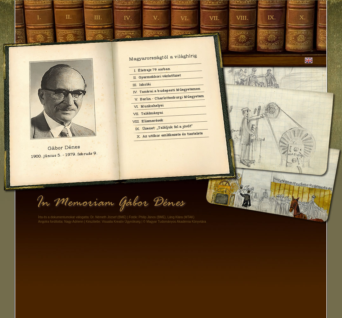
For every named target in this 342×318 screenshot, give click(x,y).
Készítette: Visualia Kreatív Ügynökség (113, 221)
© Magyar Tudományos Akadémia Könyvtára (174, 221)
